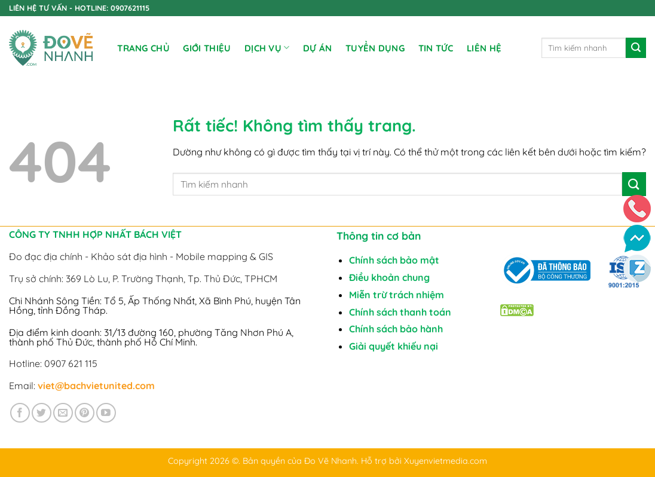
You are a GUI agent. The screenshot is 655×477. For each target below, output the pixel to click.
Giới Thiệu (207, 48)
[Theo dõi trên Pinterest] (84, 413)
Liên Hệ (484, 48)
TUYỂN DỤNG (375, 48)
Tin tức (436, 48)
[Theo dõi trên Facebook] (20, 413)
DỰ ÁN (317, 48)
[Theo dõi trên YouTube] (106, 413)
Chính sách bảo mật (394, 260)
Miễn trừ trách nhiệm (396, 295)
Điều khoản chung (389, 277)
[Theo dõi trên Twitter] (41, 413)
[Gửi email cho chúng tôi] (63, 413)
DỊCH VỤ (267, 47)
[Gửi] (636, 48)
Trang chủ (143, 48)
